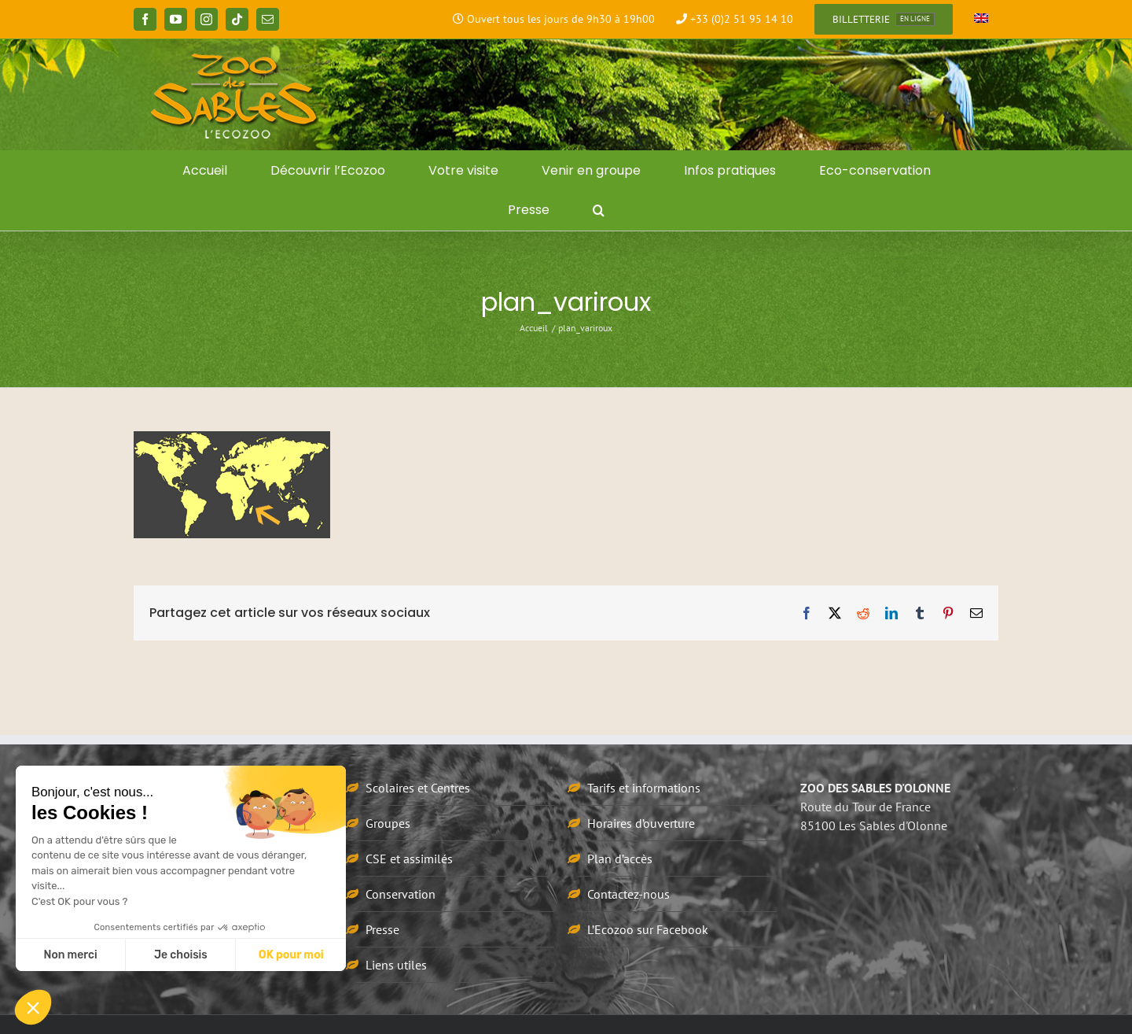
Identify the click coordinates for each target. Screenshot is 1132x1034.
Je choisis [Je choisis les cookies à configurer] (181, 955)
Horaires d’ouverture (641, 823)
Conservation (401, 894)
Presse (382, 929)
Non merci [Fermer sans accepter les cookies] (70, 955)
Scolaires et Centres (418, 788)
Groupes (388, 823)
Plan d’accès (619, 858)
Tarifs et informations (643, 788)
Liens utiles (396, 965)
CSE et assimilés (409, 858)
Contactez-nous (628, 894)
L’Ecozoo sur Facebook (647, 929)
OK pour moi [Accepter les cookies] (291, 955)
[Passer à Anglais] (981, 19)
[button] (598, 210)
